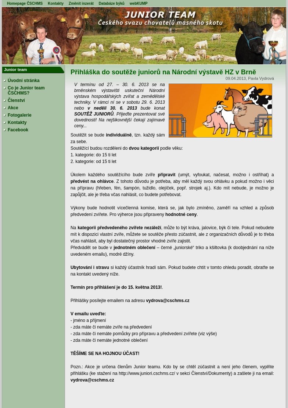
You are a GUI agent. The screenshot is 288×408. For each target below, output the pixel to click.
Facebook (18, 129)
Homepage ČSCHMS (25, 3)
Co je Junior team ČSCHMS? (26, 90)
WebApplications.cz (226, 405)
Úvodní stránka (24, 80)
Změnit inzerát (81, 3)
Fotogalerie (20, 115)
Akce (13, 107)
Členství (16, 100)
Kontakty (56, 3)
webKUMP (139, 3)
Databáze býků (112, 3)
